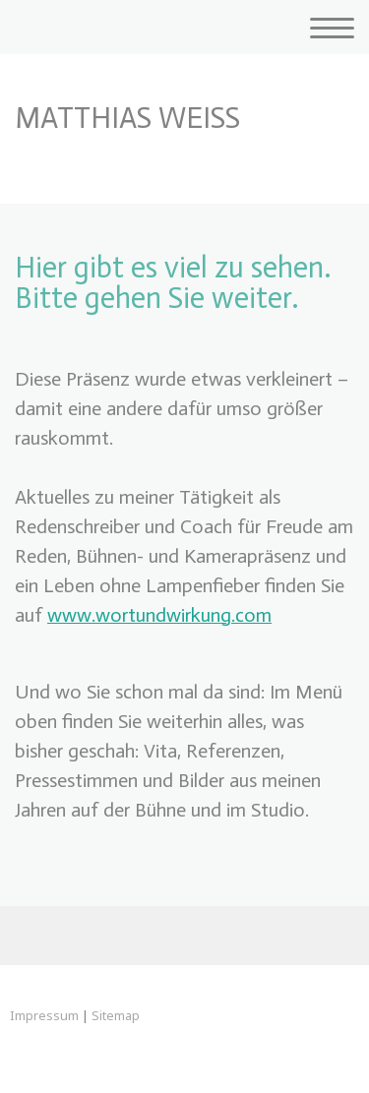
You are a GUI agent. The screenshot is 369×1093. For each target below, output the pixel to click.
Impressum (44, 1015)
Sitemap (116, 1015)
